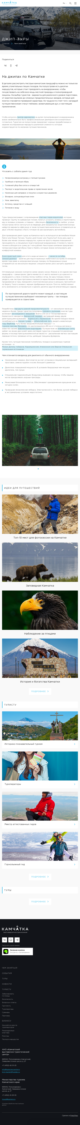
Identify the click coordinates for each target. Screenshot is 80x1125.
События (7, 973)
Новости (7, 984)
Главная (5, 43)
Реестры (5, 1036)
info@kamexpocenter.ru (11, 1069)
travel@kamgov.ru (8, 1099)
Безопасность (7, 999)
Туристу (6, 989)
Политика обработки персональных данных (13, 1104)
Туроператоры (8, 1009)
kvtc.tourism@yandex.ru (11, 1072)
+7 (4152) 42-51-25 (9, 1065)
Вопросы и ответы (9, 1002)
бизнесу (6, 1021)
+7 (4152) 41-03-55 (9, 1095)
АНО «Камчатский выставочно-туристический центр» (15, 1052)
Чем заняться (20, 43)
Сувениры (6, 1012)
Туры (5, 979)
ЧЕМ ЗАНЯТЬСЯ (9, 968)
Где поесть (6, 1006)
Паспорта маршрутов (10, 1039)
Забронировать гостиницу (8, 995)
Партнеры (6, 1015)
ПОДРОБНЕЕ (40, 691)
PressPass (74, 1115)
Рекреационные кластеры (8, 1031)
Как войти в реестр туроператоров (9, 1026)
